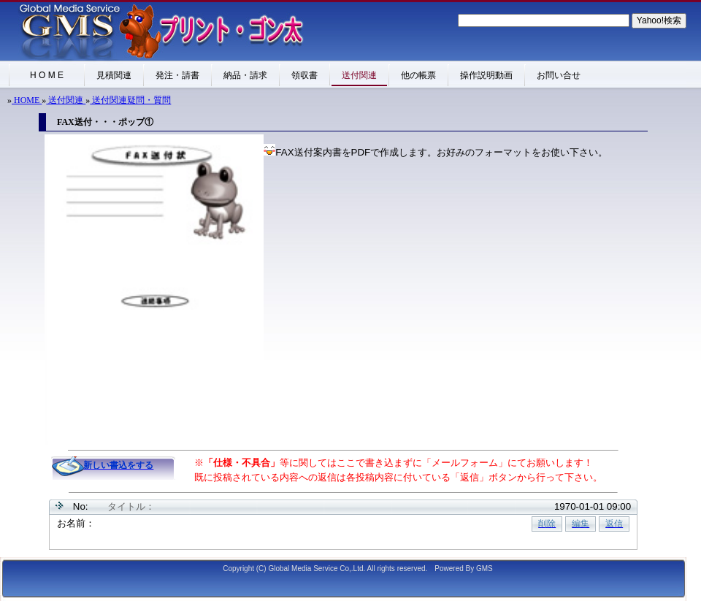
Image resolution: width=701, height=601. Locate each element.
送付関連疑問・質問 (130, 100)
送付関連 (65, 100)
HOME (27, 100)
